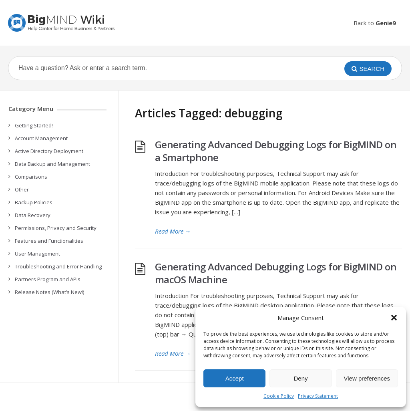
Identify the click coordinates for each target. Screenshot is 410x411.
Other (22, 189)
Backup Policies (33, 202)
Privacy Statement (318, 396)
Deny (300, 378)
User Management (37, 253)
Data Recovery (32, 215)
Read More (173, 231)
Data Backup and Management (52, 163)
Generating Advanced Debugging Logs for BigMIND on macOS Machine (276, 273)
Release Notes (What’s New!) (49, 292)
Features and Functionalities (49, 240)
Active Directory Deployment (49, 151)
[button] (394, 318)
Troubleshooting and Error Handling (58, 266)
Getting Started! (34, 125)
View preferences (367, 378)
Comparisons (31, 176)
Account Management (41, 138)
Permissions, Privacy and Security (55, 228)
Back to (375, 23)
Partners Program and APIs (47, 279)
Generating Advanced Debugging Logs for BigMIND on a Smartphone (276, 151)
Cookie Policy (278, 396)
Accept (234, 378)
